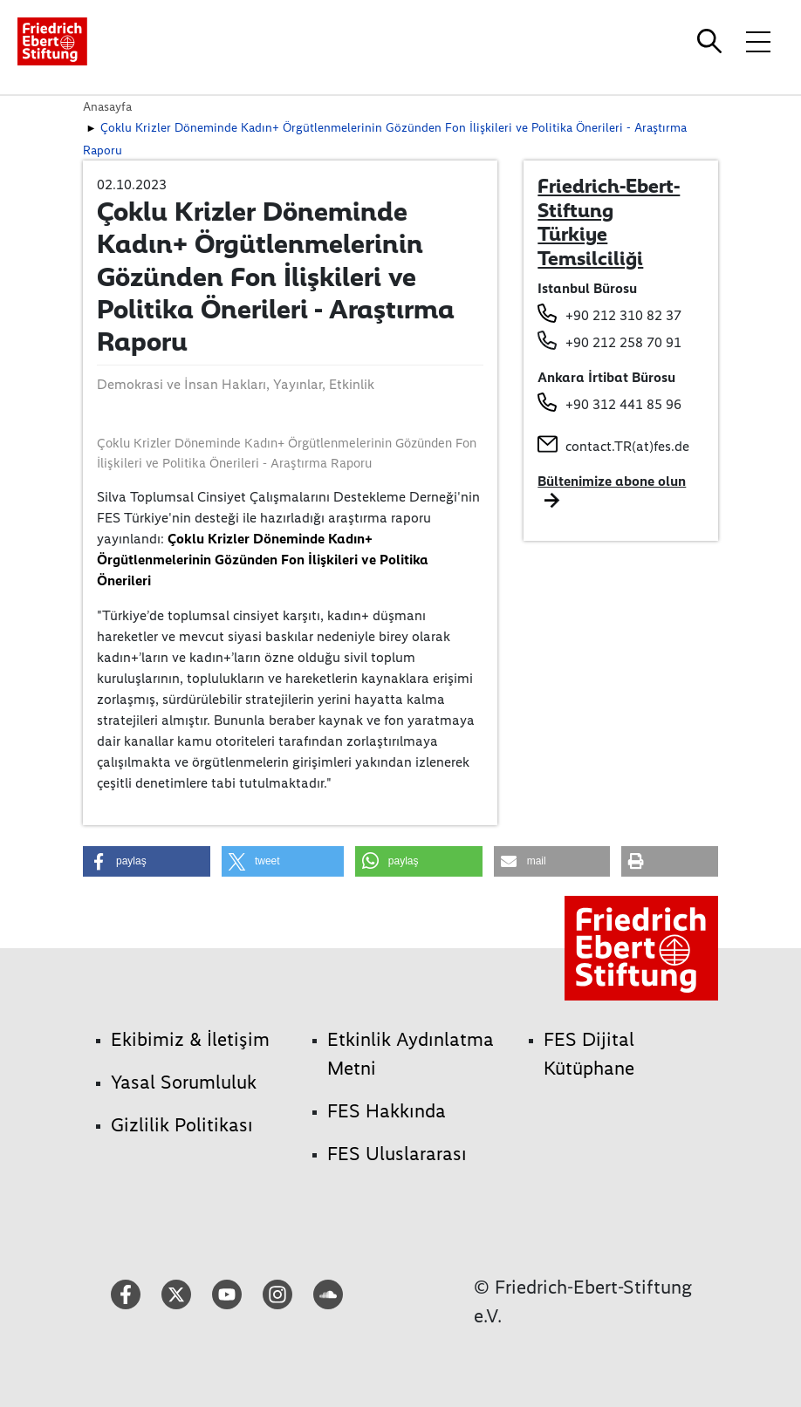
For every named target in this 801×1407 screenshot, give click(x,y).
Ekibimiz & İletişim (190, 1039)
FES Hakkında (386, 1111)
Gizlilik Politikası (182, 1125)
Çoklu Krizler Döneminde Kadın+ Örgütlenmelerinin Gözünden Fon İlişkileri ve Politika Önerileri (262, 559)
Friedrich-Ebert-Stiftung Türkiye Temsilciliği (608, 222)
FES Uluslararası (397, 1153)
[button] (146, 861)
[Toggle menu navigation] (758, 41)
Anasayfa (107, 106)
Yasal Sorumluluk (184, 1082)
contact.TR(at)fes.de (627, 446)
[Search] (712, 41)
